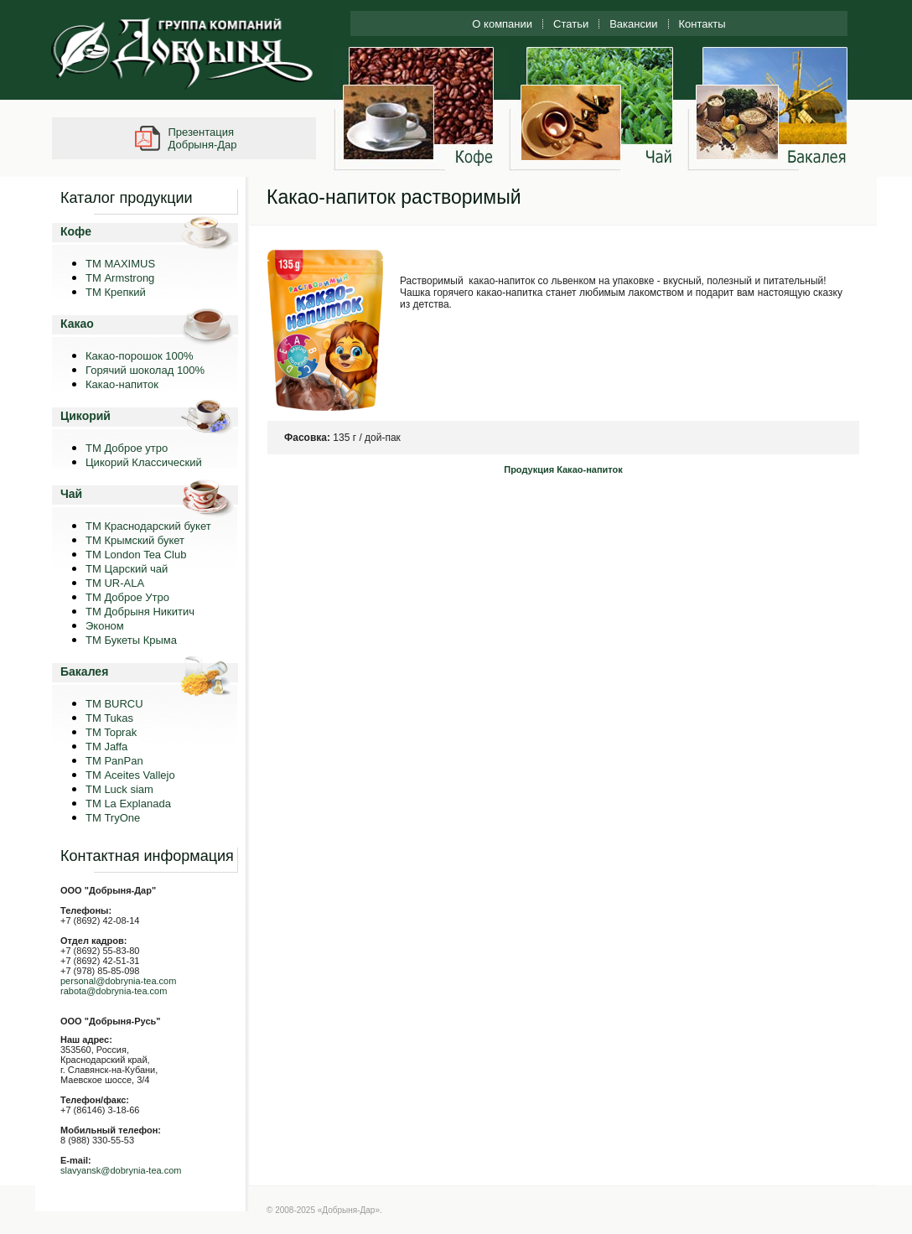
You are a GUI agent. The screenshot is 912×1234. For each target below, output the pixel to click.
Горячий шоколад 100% (145, 370)
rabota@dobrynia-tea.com (113, 991)
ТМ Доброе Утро (127, 597)
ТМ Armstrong (120, 278)
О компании (502, 24)
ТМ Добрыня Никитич (140, 611)
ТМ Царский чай (127, 569)
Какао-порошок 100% (140, 356)
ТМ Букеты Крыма (131, 640)
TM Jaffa (106, 746)
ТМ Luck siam (119, 789)
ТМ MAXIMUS (120, 263)
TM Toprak (111, 732)
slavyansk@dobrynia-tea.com (120, 1170)
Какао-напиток (122, 384)
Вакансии (633, 24)
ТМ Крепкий (116, 292)
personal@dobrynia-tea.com (118, 981)
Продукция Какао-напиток (563, 469)
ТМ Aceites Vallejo (130, 775)
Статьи (570, 24)
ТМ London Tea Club (136, 554)
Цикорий (85, 416)
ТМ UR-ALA (115, 583)
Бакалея (84, 671)
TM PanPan (114, 760)
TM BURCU (114, 703)
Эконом (105, 626)
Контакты (702, 24)
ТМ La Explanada (128, 803)
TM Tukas (109, 718)
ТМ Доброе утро (127, 448)
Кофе (75, 231)
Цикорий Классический (144, 462)
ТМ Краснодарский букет (148, 526)
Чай (71, 493)
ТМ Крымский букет (135, 540)
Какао (77, 323)
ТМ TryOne (113, 817)
